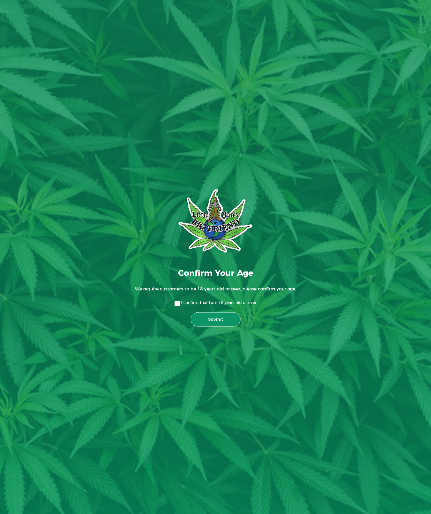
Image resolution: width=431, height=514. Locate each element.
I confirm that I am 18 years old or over (218, 303)
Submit (215, 319)
